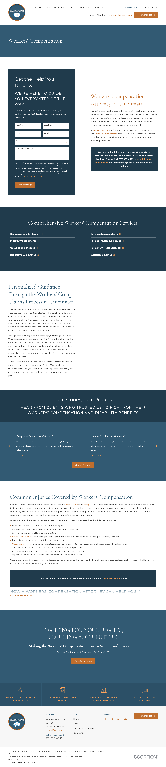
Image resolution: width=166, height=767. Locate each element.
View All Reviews (83, 465)
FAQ (72, 7)
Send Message (25, 185)
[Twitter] (112, 719)
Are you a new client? (25, 141)
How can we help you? (25, 149)
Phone (19, 133)
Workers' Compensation (84, 728)
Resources (37, 7)
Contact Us (98, 7)
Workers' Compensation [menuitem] (120, 15)
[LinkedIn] (118, 719)
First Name (20, 125)
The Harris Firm (100, 130)
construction (72, 508)
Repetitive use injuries (22, 540)
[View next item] (157, 446)
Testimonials (83, 7)
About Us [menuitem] (101, 15)
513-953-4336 (149, 7)
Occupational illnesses (22, 547)
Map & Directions (54, 730)
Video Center (60, 7)
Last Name (49, 125)
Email (46, 133)
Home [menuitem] (91, 15)
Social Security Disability (106, 134)
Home (76, 719)
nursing (86, 508)
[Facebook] (105, 719)
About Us (77, 724)
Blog (48, 7)
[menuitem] (11, 762)
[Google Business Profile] (125, 719)
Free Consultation (146, 15)
